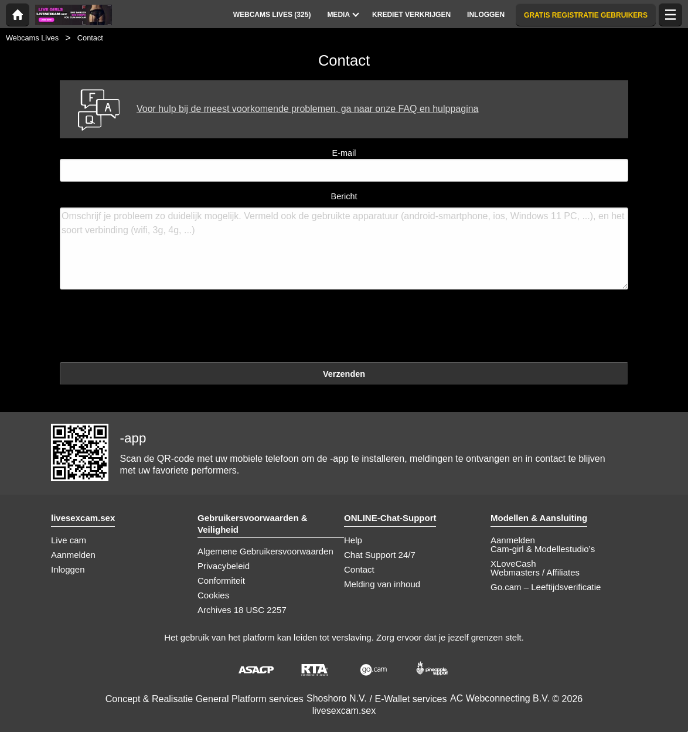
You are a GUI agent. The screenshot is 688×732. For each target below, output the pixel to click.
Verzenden (344, 374)
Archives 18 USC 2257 (242, 610)
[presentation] (149, 327)
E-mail (344, 165)
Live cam (68, 540)
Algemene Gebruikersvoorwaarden (265, 551)
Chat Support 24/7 (379, 555)
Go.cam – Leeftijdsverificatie (546, 587)
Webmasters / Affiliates (535, 572)
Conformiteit (221, 580)
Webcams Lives (32, 37)
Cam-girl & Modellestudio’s (543, 549)
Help (353, 540)
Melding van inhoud (382, 584)
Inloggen (68, 569)
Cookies (213, 595)
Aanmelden (73, 555)
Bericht (344, 241)
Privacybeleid (223, 566)
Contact (359, 569)
